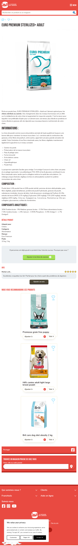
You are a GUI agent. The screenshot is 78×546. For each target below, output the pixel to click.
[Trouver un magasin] (71, 466)
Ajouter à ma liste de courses (39, 258)
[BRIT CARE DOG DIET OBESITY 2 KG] (39, 418)
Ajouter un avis (39, 282)
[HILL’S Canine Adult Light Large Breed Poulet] (39, 367)
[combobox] (39, 12)
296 (53, 298)
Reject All (26, 537)
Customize (13, 537)
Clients (44, 491)
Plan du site (54, 524)
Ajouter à (32, 337)
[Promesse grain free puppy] (39, 315)
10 (53, 348)
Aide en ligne (47, 496)
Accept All (39, 537)
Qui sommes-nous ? (11, 491)
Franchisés (7, 496)
